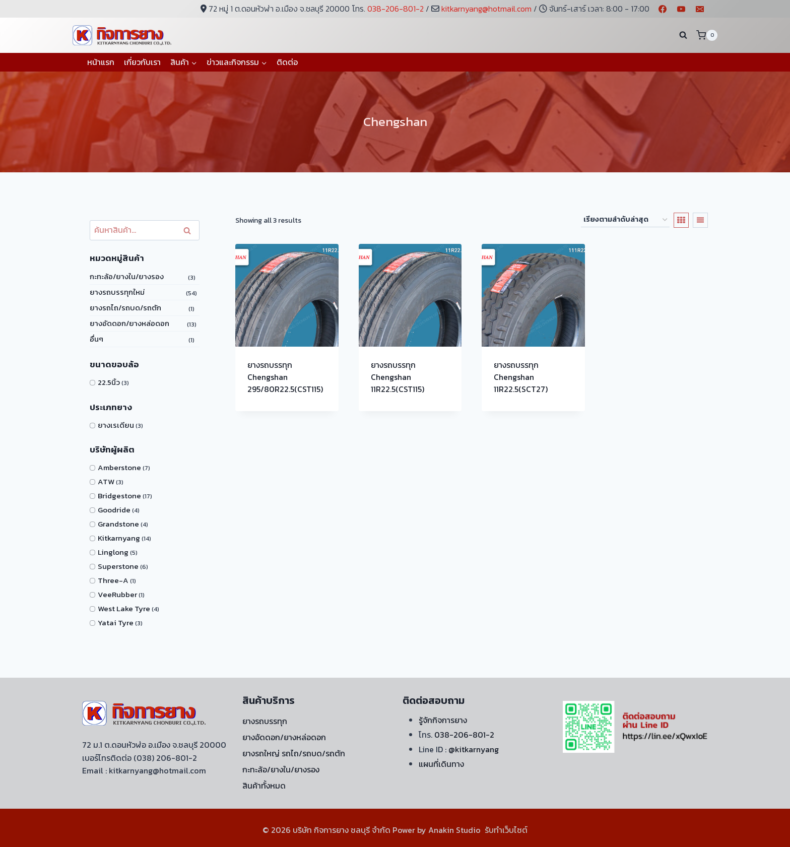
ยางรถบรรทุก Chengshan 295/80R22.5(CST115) (285, 377)
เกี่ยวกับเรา (142, 62)
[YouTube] (681, 9)
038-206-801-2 (395, 9)
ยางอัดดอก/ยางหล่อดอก (129, 323)
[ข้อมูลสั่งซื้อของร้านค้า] (625, 220)
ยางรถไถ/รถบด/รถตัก (125, 307)
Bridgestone (119, 495)
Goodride (114, 509)
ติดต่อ (287, 62)
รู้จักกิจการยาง (443, 720)
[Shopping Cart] (706, 35)
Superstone (118, 566)
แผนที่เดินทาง (441, 764)
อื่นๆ (96, 339)
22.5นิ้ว (109, 382)
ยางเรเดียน (116, 425)
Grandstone (118, 524)
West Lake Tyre (124, 608)
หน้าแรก (100, 62)
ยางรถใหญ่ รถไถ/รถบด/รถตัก (293, 753)
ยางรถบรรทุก (264, 721)
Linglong (113, 552)
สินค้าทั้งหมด (264, 785)
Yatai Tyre (116, 622)
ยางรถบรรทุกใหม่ (117, 292)
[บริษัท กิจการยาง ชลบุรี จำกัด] (123, 35)
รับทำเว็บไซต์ (506, 830)
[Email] (700, 9)
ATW (106, 481)
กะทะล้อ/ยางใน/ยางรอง (127, 276)
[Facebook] (662, 9)
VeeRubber (117, 594)
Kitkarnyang (119, 538)
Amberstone (119, 467)
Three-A (113, 580)
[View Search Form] (683, 35)
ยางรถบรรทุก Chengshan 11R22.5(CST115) (397, 377)
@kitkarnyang (473, 749)
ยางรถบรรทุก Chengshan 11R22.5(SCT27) (521, 377)
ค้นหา (189, 230)
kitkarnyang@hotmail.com (486, 9)
